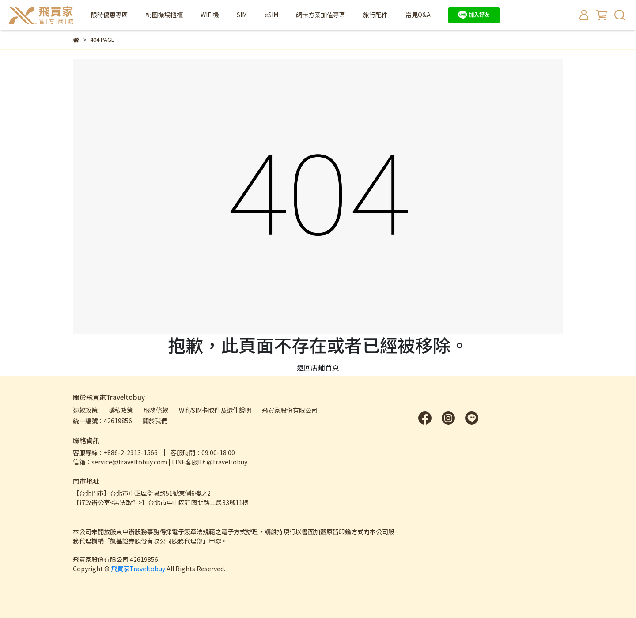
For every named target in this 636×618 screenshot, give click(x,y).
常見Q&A (418, 14)
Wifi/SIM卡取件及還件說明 (215, 410)
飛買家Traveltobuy (138, 568)
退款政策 (85, 410)
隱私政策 (120, 410)
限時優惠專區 (109, 14)
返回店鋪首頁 (318, 367)
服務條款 (156, 410)
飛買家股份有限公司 (290, 410)
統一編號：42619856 (102, 420)
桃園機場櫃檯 (164, 14)
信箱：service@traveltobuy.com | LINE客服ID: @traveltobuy (160, 461)
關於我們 (155, 420)
